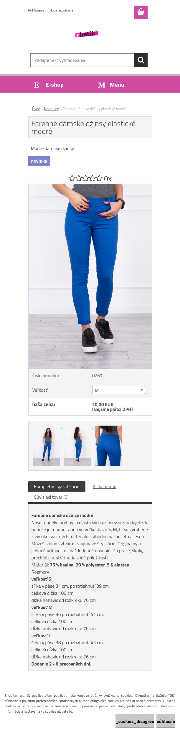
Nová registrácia (61, 10)
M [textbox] (97, 390)
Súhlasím (165, 721)
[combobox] (118, 390)
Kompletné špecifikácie (57, 486)
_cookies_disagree (134, 721)
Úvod (36, 109)
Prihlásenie (36, 10)
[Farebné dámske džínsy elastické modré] (90, 186)
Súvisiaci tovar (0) (51, 496)
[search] (141, 60)
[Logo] (86, 34)
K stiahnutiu (105, 486)
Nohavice (51, 109)
